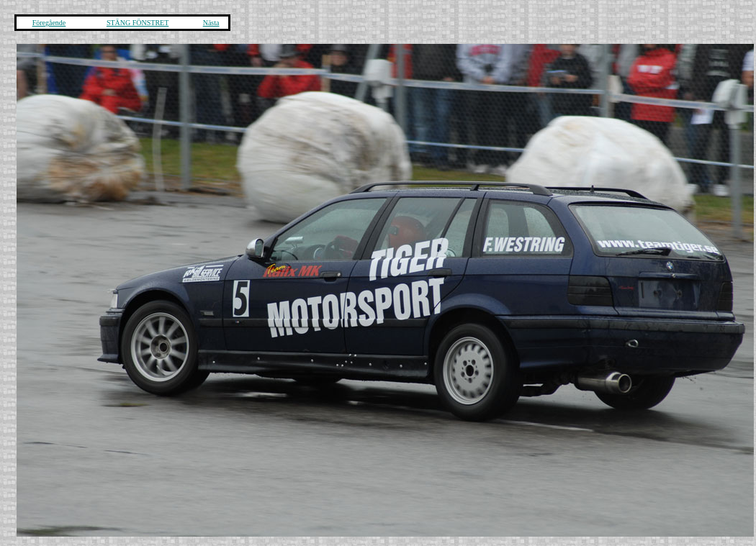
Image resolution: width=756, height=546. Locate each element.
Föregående (49, 23)
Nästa (211, 23)
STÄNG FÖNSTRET (137, 23)
